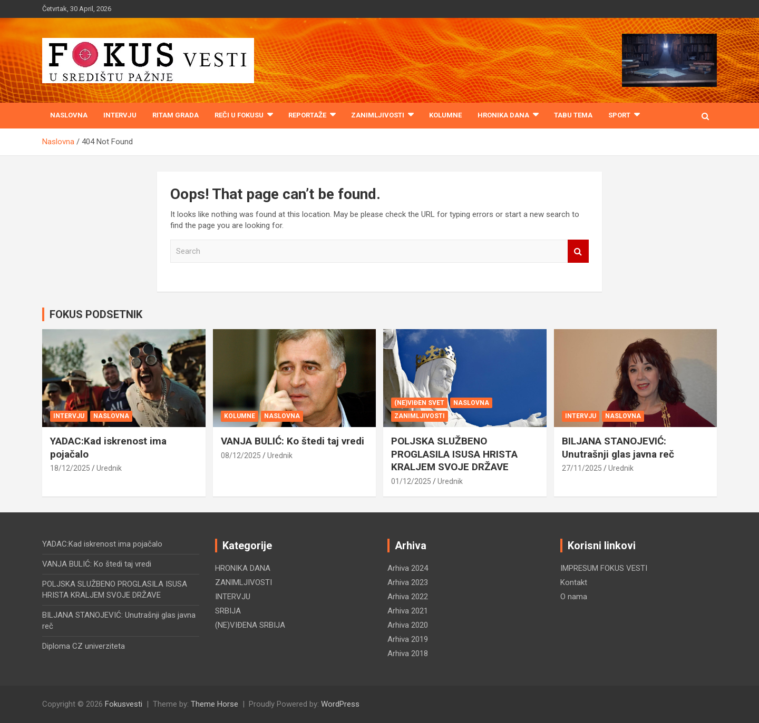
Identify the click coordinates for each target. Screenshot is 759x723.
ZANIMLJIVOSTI (377, 115)
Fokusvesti (123, 704)
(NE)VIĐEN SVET (419, 403)
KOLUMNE (445, 115)
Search (578, 251)
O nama (573, 596)
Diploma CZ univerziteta (83, 646)
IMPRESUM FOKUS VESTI (603, 568)
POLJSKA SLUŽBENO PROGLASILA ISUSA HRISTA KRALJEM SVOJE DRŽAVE (454, 454)
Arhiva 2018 (407, 653)
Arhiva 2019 (407, 639)
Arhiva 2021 (407, 611)
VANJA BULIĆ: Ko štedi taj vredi (292, 441)
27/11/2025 (582, 468)
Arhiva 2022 (407, 596)
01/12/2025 (411, 481)
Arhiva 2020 (407, 625)
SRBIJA (228, 611)
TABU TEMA (573, 115)
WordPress (340, 704)
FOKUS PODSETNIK (96, 314)
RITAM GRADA (175, 115)
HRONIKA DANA (503, 115)
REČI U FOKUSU (239, 115)
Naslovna (68, 115)
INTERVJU (120, 115)
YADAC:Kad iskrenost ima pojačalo (102, 544)
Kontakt (573, 582)
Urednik (109, 468)
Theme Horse (214, 704)
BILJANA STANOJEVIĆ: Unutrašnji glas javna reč (618, 447)
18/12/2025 (70, 468)
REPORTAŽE (307, 115)
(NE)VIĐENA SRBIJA (250, 625)
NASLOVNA (111, 416)
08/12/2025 (241, 455)
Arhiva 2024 (407, 568)
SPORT (619, 115)
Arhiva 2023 (407, 582)
